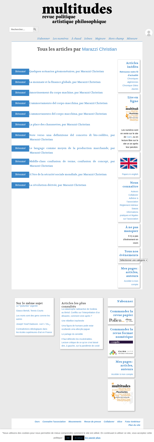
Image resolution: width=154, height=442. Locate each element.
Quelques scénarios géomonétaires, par (55, 71)
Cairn (129, 137)
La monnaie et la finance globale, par (53, 82)
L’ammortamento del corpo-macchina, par (56, 103)
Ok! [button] (67, 438)
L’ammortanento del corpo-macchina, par (56, 113)
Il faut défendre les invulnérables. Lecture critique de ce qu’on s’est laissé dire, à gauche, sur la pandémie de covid (80, 342)
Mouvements (74, 421)
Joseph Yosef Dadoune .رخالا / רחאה (33, 324)
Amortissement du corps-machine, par (54, 92)
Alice (119, 421)
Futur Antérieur (132, 421)
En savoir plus (93, 437)
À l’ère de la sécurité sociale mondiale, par (56, 174)
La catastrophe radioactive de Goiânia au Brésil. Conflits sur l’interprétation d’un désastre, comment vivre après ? (81, 312)
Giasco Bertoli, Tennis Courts (29, 310)
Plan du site (134, 425)
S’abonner (43, 38)
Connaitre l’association (54, 421)
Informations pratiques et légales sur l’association (129, 215)
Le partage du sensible (72, 334)
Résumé (20, 71)
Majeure (100, 38)
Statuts (135, 208)
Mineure (132, 38)
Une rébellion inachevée (73, 321)
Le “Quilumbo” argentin (27, 306)
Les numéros (60, 38)
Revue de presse (92, 421)
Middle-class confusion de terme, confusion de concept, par (72, 161)
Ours (37, 421)
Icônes (88, 38)
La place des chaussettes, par (48, 124)
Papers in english (130, 174)
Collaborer (133, 195)
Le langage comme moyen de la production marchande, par (72, 148)
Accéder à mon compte (122, 374)
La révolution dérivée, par (46, 185)
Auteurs (134, 191)
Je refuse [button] (79, 438)
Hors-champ (116, 38)
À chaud (76, 38)
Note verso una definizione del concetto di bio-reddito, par (72, 135)
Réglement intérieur (129, 205)
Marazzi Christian (99, 49)
